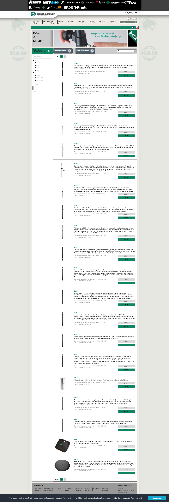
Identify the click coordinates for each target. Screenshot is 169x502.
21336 (76, 83)
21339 (76, 144)
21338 (76, 124)
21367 (76, 313)
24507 (76, 378)
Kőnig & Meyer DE (131, 13)
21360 (76, 247)
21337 (76, 103)
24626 (76, 419)
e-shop (126, 75)
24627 (76, 439)
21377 (76, 354)
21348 (76, 185)
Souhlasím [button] (157, 498)
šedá (37, 70)
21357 (76, 226)
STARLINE (39, 78)
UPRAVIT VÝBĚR (83, 51)
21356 (76, 206)
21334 (76, 63)
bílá (37, 65)
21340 (76, 164)
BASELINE (39, 80)
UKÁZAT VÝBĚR (61, 51)
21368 (76, 334)
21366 (76, 291)
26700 (76, 459)
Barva (37, 60)
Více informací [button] (136, 498)
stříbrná (38, 68)
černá (38, 63)
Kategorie (38, 73)
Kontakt (120, 488)
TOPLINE (39, 75)
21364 (76, 267)
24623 (76, 398)
